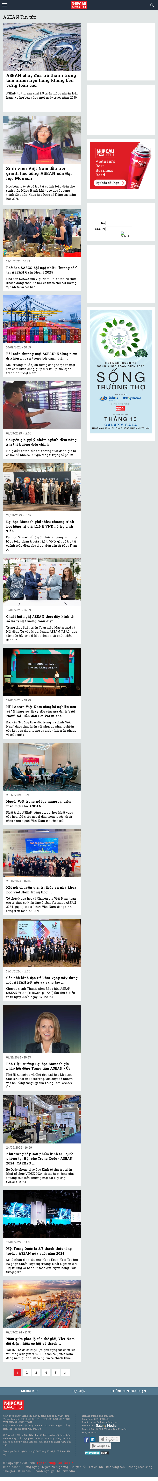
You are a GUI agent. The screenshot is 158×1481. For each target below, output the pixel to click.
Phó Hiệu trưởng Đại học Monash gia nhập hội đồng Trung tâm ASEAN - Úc (38, 1066)
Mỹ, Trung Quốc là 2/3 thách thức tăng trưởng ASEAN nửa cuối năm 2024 (39, 1250)
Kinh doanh (12, 1467)
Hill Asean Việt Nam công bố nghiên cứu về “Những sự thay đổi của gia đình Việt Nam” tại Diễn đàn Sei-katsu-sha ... (41, 711)
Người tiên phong (55, 1467)
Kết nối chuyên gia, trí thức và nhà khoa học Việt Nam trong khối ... (41, 889)
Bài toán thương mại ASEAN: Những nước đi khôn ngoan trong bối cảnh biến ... (42, 356)
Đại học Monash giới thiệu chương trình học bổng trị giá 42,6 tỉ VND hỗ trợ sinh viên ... (40, 526)
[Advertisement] (121, 274)
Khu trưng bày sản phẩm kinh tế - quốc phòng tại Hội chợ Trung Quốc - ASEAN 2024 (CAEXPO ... (39, 1158)
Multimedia (66, 1471)
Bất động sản (115, 1467)
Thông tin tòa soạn (128, 1391)
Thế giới (9, 1471)
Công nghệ (31, 1467)
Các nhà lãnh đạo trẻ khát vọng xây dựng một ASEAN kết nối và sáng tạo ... (42, 980)
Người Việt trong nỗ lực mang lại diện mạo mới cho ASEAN (38, 803)
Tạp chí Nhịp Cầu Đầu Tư (55, 1463)
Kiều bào (24, 1471)
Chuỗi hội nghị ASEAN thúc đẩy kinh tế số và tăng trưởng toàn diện (39, 618)
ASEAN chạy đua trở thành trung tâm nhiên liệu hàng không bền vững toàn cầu (41, 80)
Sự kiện (79, 1391)
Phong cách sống (140, 1467)
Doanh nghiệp (44, 1471)
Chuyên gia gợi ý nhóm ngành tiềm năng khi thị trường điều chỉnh (41, 442)
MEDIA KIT (29, 1391)
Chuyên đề (78, 1467)
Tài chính (96, 1467)
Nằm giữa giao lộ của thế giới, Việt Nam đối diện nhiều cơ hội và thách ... (40, 1341)
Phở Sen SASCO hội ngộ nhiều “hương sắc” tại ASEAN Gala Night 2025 (42, 269)
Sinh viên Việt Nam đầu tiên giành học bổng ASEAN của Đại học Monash (39, 173)
